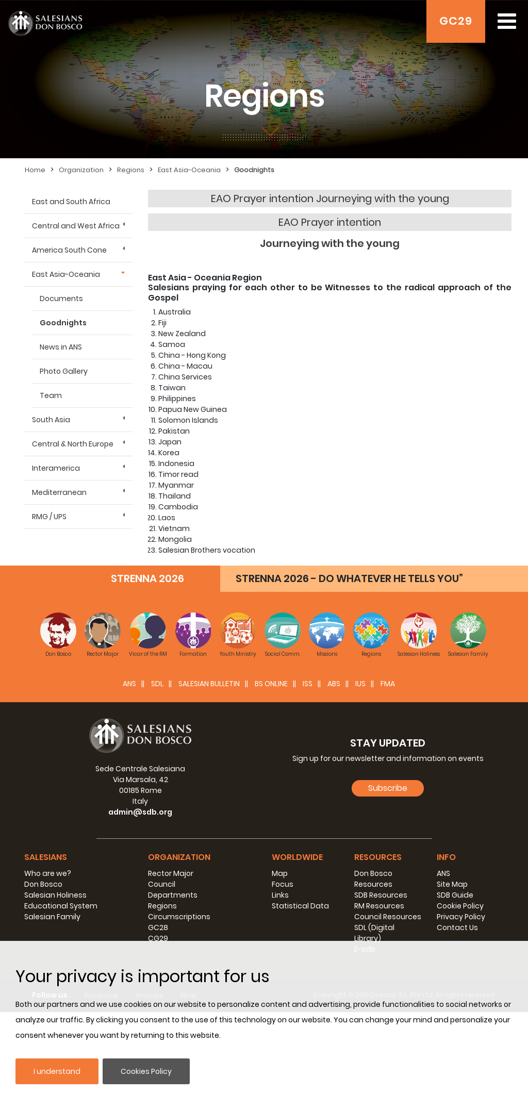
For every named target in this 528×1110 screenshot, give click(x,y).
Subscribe (387, 885)
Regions (130, 170)
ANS (129, 781)
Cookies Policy (146, 1071)
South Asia (51, 420)
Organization (81, 170)
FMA (388, 781)
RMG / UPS (49, 516)
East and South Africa (71, 201)
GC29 (455, 21)
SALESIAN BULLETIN (209, 781)
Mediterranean (59, 492)
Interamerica (56, 468)
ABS (333, 781)
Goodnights (254, 170)
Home (35, 170)
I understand (57, 1071)
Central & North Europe (72, 444)
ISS (307, 781)
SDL (157, 781)
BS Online (271, 781)
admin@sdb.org (140, 910)
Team (51, 395)
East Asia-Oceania (189, 170)
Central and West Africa (76, 226)
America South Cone (69, 250)
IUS (360, 781)
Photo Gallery (64, 371)
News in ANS (61, 347)
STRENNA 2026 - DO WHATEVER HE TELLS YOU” (349, 676)
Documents (61, 298)
